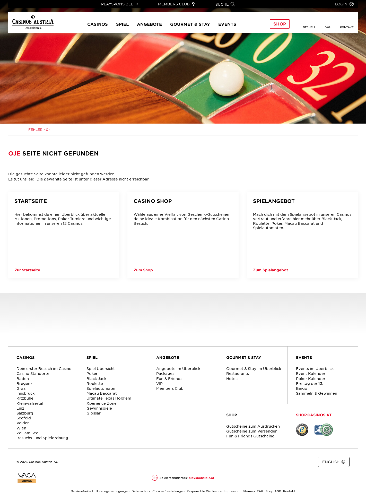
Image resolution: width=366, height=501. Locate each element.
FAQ (260, 491)
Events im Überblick (315, 368)
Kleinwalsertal (29, 403)
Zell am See (27, 432)
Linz (20, 408)
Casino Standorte (32, 373)
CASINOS (25, 357)
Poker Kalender (310, 378)
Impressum (232, 491)
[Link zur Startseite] (33, 22)
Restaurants (237, 373)
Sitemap (248, 491)
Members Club (170, 388)
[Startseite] (63, 235)
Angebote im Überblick (178, 368)
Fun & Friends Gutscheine (250, 436)
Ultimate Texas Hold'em (108, 398)
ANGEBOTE (167, 357)
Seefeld (23, 418)
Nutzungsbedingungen (112, 491)
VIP (159, 383)
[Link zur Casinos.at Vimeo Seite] (197, 462)
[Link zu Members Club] (176, 4)
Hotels (232, 378)
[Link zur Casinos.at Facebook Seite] (178, 462)
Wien (21, 428)
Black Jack (96, 378)
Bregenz (24, 383)
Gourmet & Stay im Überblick (253, 368)
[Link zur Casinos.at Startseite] (15, 129)
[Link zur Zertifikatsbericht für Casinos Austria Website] (26, 478)
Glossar (93, 413)
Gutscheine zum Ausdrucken (253, 426)
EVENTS (304, 357)
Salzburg (24, 413)
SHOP (231, 415)
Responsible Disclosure (204, 491)
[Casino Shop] (182, 235)
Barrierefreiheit (82, 491)
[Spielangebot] (302, 235)
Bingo (301, 388)
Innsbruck (25, 393)
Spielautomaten (101, 388)
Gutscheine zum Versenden (251, 431)
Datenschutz (141, 491)
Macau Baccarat (101, 393)
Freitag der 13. (309, 383)
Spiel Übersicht (100, 368)
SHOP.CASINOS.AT (314, 415)
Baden (22, 378)
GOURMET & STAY (243, 357)
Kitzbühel (25, 398)
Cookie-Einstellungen (168, 491)
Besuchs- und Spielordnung (42, 437)
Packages (165, 373)
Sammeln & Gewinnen (316, 393)
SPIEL (92, 357)
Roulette (94, 383)
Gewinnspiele (99, 408)
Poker (92, 373)
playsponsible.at (201, 477)
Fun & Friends (169, 378)
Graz (20, 388)
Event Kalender (310, 373)
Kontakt (289, 491)
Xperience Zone (101, 403)
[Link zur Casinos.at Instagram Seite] (188, 462)
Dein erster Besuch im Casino (44, 368)
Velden (23, 422)
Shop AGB (273, 491)
